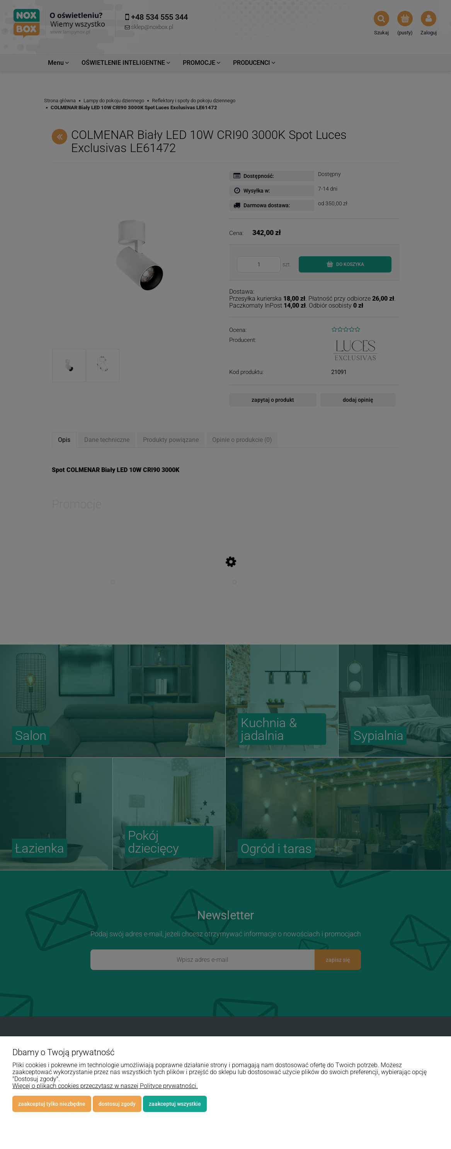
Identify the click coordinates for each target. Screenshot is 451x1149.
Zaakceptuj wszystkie (175, 1104)
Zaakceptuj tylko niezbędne (51, 1104)
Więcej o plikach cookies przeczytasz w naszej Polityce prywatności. (105, 1086)
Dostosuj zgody (117, 1104)
